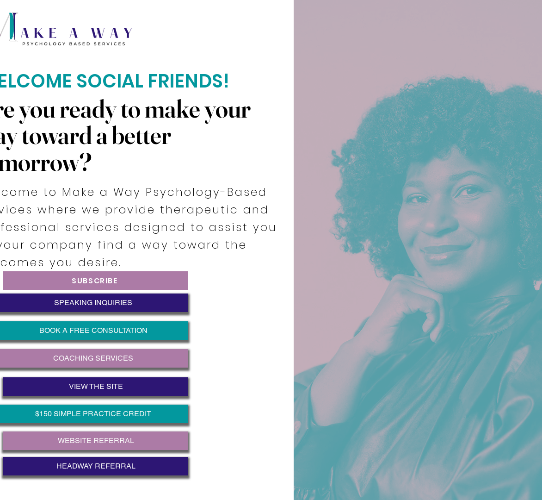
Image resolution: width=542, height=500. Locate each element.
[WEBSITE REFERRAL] (95, 440)
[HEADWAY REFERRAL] (95, 466)
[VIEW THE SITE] (95, 386)
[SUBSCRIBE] (95, 280)
